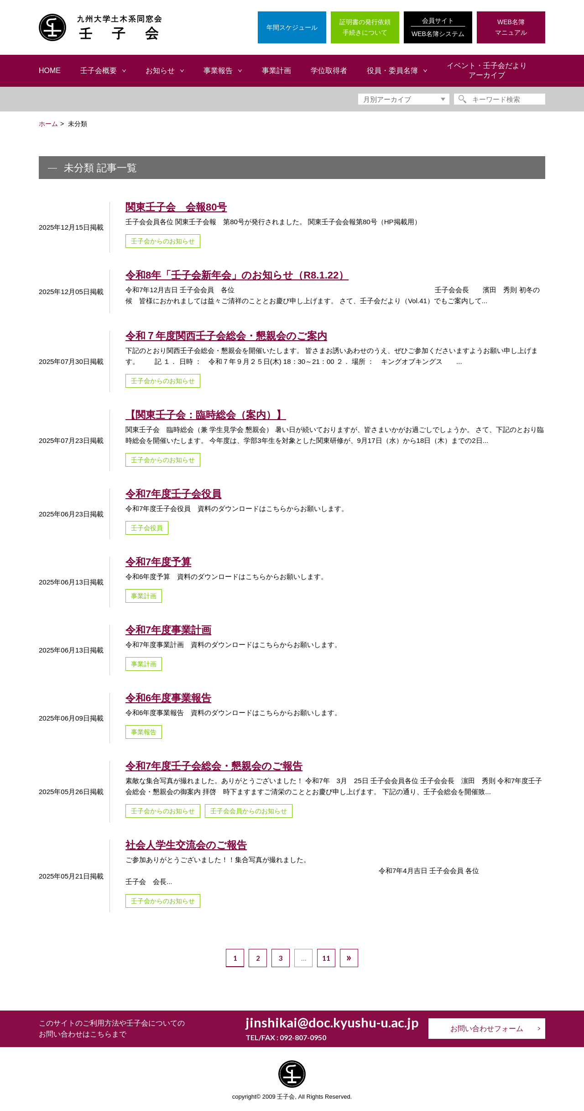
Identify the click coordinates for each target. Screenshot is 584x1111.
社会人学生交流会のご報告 (186, 845)
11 (326, 958)
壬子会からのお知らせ (163, 241)
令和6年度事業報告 (168, 698)
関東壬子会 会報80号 (176, 207)
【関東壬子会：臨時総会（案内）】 (205, 415)
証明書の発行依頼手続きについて (365, 27)
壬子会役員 (147, 528)
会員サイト (438, 28)
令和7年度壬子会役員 (173, 494)
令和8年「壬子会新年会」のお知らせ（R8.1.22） (237, 275)
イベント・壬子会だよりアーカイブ (487, 70)
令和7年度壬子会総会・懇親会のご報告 (213, 766)
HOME (50, 70)
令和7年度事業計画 (168, 630)
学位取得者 (329, 70)
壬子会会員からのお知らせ (248, 811)
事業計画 (276, 70)
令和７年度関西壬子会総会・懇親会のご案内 (226, 336)
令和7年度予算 (158, 562)
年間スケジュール (292, 27)
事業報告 (143, 732)
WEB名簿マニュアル (511, 27)
